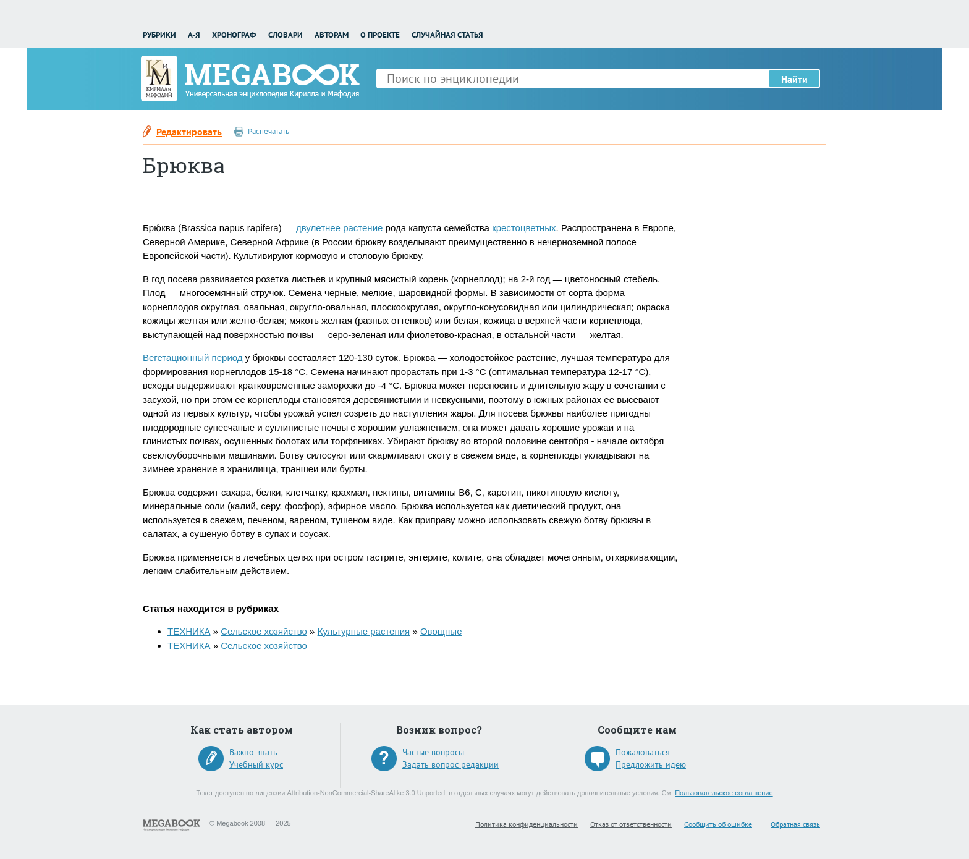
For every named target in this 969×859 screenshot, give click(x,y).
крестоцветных (524, 227)
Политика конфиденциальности (526, 824)
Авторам (332, 35)
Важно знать (253, 752)
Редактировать (189, 131)
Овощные (441, 631)
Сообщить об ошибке (718, 824)
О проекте (380, 35)
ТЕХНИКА (189, 631)
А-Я (194, 35)
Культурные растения (364, 631)
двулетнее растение (339, 227)
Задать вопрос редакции (450, 764)
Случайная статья (447, 35)
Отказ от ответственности (631, 824)
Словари (285, 35)
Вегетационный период (193, 357)
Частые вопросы (433, 752)
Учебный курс (256, 764)
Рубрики (159, 35)
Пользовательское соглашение (723, 793)
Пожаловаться (643, 752)
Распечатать (268, 131)
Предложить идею (651, 764)
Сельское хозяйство (264, 631)
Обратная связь (795, 824)
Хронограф (234, 35)
